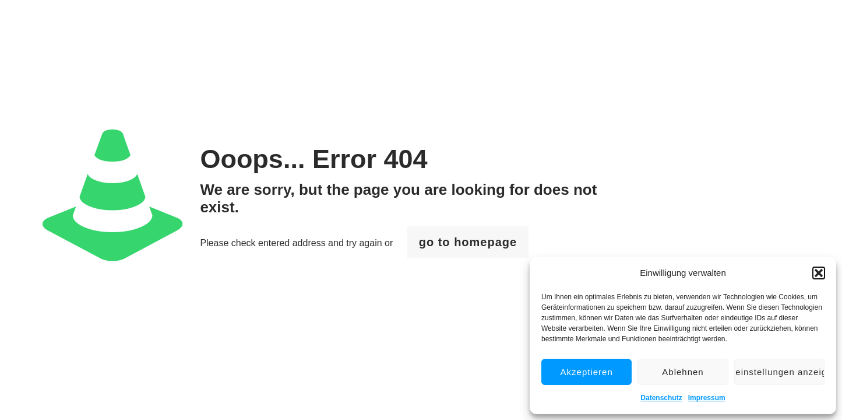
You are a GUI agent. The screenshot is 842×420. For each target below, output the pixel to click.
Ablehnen (682, 372)
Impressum (706, 398)
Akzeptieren (587, 372)
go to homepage (468, 242)
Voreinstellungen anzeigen (779, 372)
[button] (819, 273)
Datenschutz (661, 398)
